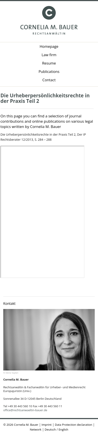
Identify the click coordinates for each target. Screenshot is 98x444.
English (63, 429)
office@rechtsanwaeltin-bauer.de (25, 410)
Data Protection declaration (73, 425)
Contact (48, 79)
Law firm (49, 54)
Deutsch (50, 429)
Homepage (49, 46)
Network (35, 429)
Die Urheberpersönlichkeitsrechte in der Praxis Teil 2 (45, 98)
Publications (49, 71)
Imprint (47, 425)
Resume (49, 63)
